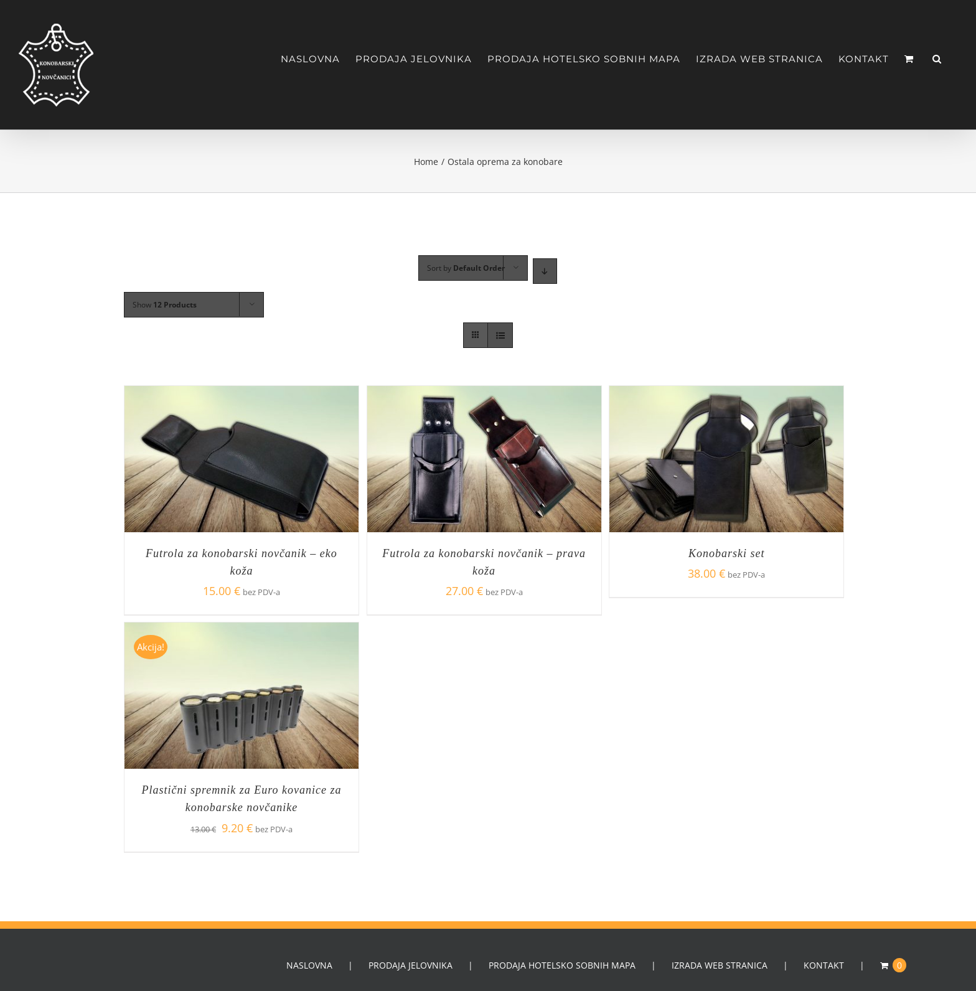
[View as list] (500, 335)
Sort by (466, 268)
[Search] (937, 59)
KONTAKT (824, 965)
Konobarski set (726, 553)
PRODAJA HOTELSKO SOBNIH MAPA (562, 965)
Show (165, 304)
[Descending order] (545, 271)
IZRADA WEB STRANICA (719, 965)
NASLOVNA (309, 965)
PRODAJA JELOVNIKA (410, 965)
